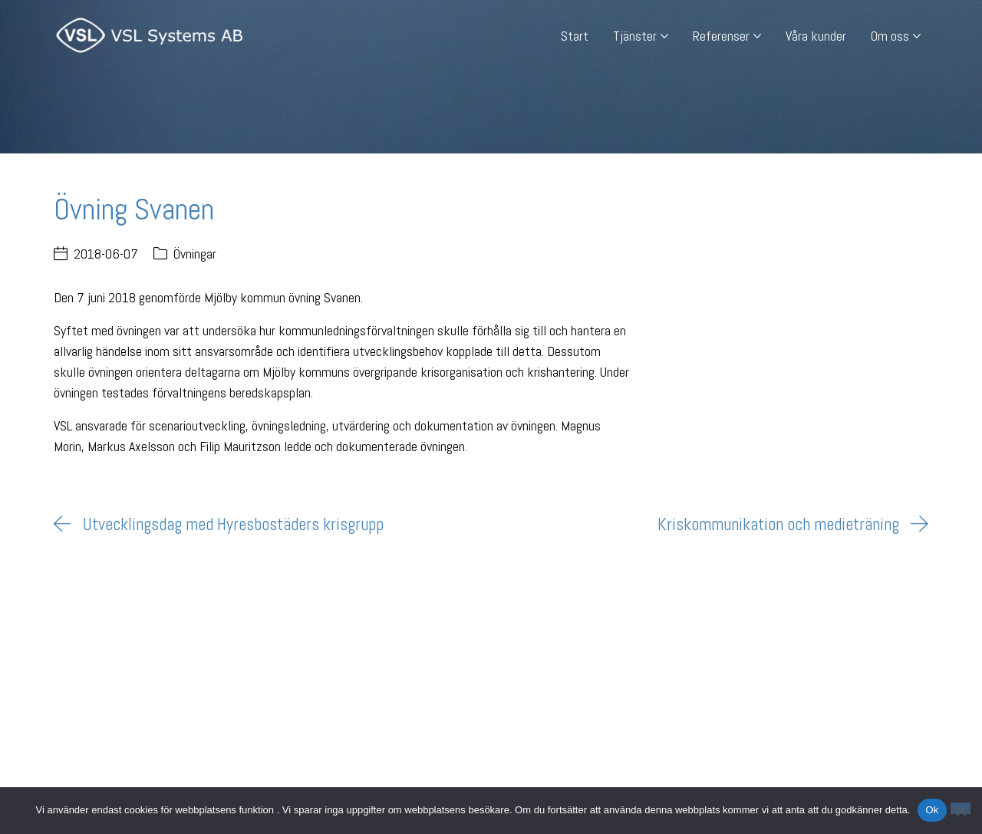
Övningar (194, 253)
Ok (931, 810)
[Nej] (960, 808)
